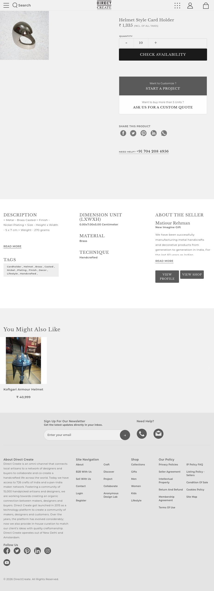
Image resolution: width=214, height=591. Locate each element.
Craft (107, 464)
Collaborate (111, 486)
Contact (81, 486)
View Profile (167, 276)
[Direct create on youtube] (7, 562)
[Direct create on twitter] (18, 550)
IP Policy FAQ (194, 464)
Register (81, 500)
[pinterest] (143, 133)
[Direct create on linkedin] (38, 550)
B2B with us (84, 471)
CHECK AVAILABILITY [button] (163, 54)
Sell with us (83, 479)
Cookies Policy (195, 489)
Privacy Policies (168, 464)
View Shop (192, 274)
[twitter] (133, 133)
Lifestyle (136, 500)
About (80, 464)
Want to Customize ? (163, 86)
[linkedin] (154, 133)
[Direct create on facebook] (7, 550)
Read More (12, 246)
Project (108, 479)
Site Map (191, 496)
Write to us (159, 433)
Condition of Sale (197, 482)
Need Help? (144, 151)
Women (136, 486)
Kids (134, 493)
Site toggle (6, 5)
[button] (208, 368)
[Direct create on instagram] (48, 550)
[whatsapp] (164, 133)
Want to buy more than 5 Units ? (163, 105)
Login (79, 493)
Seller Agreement (170, 471)
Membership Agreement (167, 498)
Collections (138, 464)
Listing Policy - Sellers (195, 473)
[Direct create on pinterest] (28, 550)
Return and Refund (171, 489)
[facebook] (123, 133)
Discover (109, 471)
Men (134, 479)
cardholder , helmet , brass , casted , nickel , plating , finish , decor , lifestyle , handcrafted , (31, 270)
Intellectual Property (166, 480)
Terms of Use (167, 507)
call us (142, 433)
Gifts (134, 471)
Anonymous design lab (111, 495)
